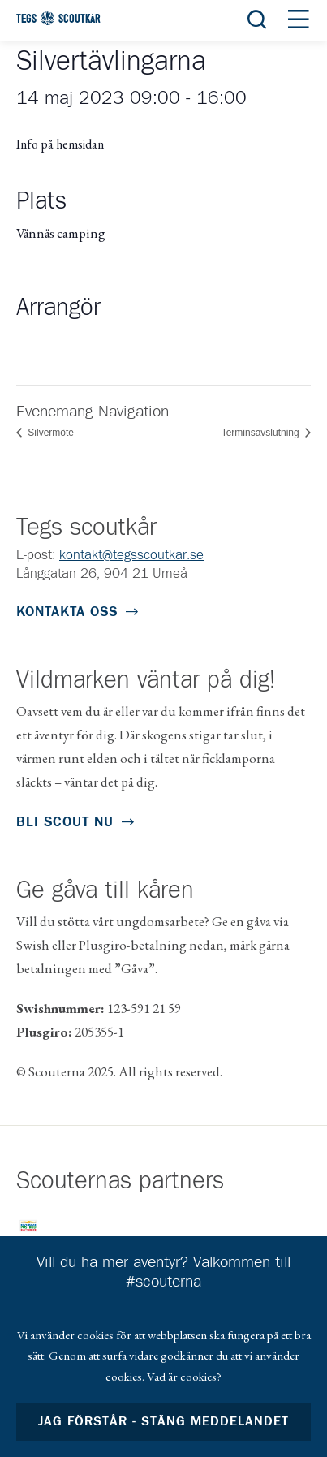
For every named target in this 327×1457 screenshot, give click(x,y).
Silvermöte (49, 432)
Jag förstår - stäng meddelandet (164, 1422)
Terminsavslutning (262, 432)
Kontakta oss (67, 612)
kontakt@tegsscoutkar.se (131, 556)
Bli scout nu (65, 823)
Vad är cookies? (184, 1376)
